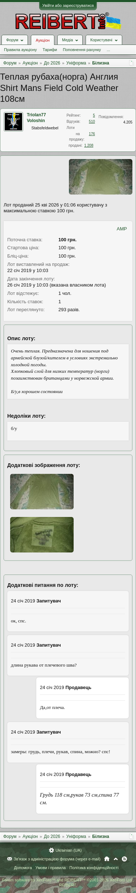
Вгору (115, 858)
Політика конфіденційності (93, 867)
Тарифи (49, 49)
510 (92, 122)
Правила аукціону (20, 49)
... (108, 49)
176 (92, 134)
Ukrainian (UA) (68, 850)
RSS (124, 858)
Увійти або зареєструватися (68, 5)
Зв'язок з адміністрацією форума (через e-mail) (57, 859)
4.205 (127, 122)
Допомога (23, 867)
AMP (122, 228)
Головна (107, 858)
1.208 (88, 145)
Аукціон (42, 40)
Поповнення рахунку (82, 49)
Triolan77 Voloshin (36, 117)
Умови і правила (51, 867)
